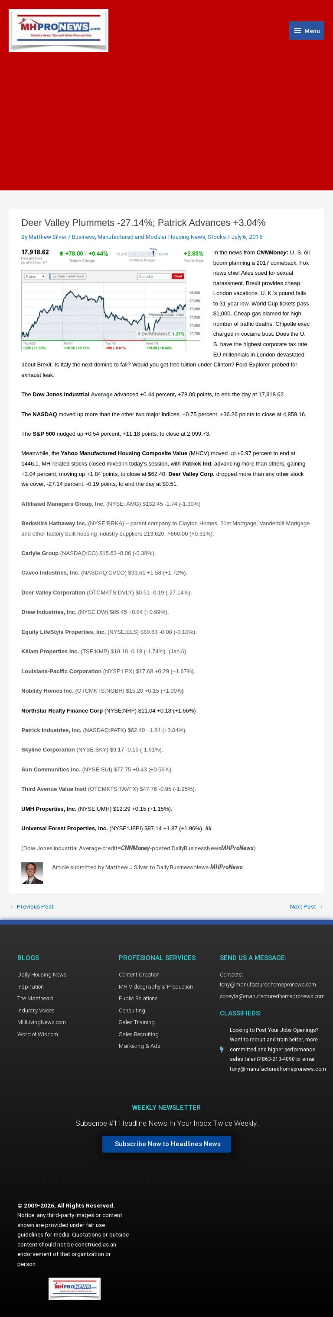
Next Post (306, 907)
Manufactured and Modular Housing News (151, 236)
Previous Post (32, 907)
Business (83, 236)
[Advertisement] (166, 116)
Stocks (217, 236)
